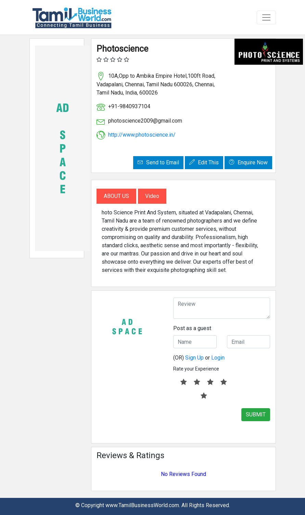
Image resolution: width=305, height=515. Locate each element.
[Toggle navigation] (266, 17)
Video (152, 196)
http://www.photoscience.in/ (142, 134)
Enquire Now (248, 162)
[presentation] (225, 421)
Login (218, 357)
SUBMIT (256, 414)
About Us (116, 196)
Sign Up (194, 357)
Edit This (204, 162)
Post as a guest (192, 328)
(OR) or (199, 357)
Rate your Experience (196, 369)
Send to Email (158, 162)
